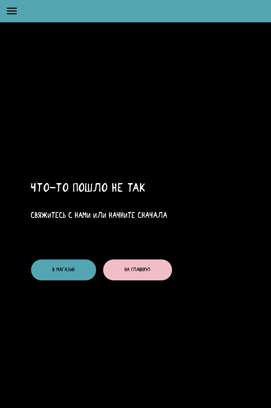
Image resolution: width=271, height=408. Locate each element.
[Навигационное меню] (12, 11)
